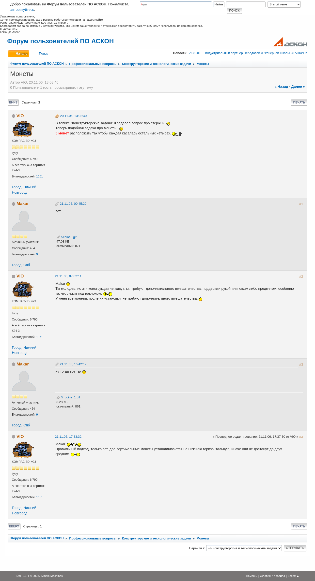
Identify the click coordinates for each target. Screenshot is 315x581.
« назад (281, 86)
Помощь (251, 575)
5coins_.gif (66, 237)
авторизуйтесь (22, 10)
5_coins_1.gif (68, 397)
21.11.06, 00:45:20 (73, 203)
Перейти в (197, 548)
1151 (39, 176)
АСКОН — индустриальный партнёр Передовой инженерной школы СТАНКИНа (248, 53)
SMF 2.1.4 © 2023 (27, 575)
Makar (22, 203)
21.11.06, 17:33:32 (68, 436)
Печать (299, 102)
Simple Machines (52, 575)
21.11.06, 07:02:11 (68, 276)
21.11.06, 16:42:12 (73, 364)
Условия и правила (272, 575)
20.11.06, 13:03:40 (73, 116)
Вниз (13, 102)
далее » (298, 86)
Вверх (14, 526)
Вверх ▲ (293, 575)
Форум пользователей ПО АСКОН (60, 41)
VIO (20, 115)
